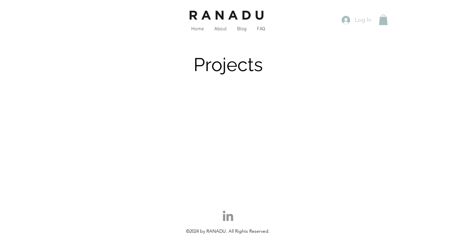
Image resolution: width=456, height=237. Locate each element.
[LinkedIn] (228, 216)
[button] (383, 19)
